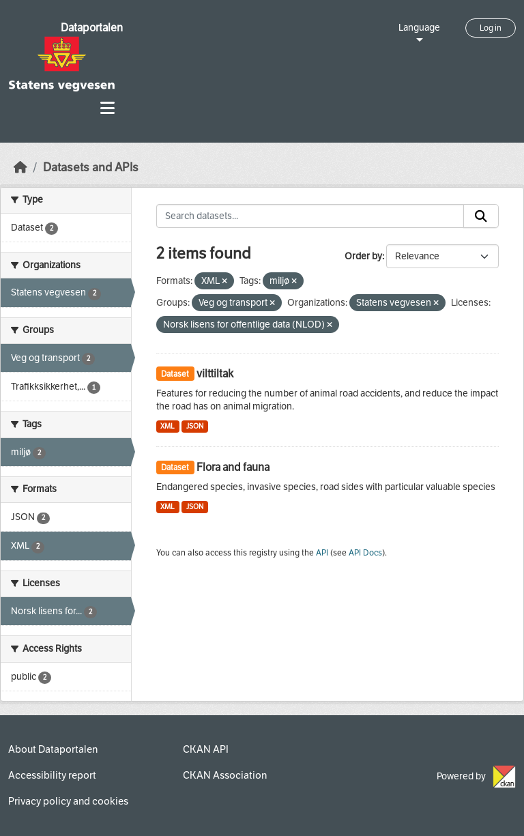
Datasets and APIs (91, 167)
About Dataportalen (53, 749)
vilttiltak (214, 373)
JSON (194, 426)
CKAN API (206, 749)
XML (167, 426)
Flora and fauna (233, 467)
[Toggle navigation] (107, 108)
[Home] (20, 167)
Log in (490, 28)
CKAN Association (225, 775)
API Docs (365, 553)
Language (419, 27)
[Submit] (481, 216)
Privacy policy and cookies (68, 801)
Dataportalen (92, 27)
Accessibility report (52, 775)
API (322, 553)
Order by (363, 256)
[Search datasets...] (310, 216)
